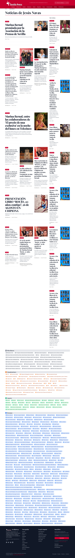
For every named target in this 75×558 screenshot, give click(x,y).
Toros (44, 6)
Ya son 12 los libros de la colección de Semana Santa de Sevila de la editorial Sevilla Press (53, 300)
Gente (34, 6)
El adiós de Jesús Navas (11, 254)
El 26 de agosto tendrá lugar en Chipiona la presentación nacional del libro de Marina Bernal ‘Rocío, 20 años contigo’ (26, 247)
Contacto (40, 541)
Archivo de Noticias (25, 547)
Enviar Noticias (57, 547)
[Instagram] (10, 542)
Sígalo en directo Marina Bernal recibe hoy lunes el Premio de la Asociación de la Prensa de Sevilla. (11, 54)
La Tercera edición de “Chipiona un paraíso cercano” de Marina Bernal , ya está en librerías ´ (11, 175)
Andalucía (29, 6)
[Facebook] (6, 542)
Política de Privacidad (42, 534)
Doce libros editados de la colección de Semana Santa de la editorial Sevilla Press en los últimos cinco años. (54, 330)
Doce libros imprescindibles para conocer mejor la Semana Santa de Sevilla (54, 133)
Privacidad (54, 554)
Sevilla (24, 6)
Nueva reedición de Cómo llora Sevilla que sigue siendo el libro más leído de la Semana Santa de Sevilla (53, 164)
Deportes (39, 6)
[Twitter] (8, 542)
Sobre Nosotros (41, 531)
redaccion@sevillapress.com (18, 554)
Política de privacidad (62, 541)
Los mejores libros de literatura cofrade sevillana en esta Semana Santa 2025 (53, 236)
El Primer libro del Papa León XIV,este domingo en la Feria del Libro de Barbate (54, 29)
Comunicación (49, 6)
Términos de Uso (41, 537)
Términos (63, 554)
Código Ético (40, 533)
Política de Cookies (42, 536)
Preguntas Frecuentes (59, 545)
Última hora (18, 6)
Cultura (55, 6)
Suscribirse (62, 538)
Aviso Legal (40, 539)
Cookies (58, 554)
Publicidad (56, 544)
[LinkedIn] (12, 542)
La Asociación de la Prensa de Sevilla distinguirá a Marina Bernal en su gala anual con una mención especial (41, 68)
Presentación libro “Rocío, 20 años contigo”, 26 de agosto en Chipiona (40, 244)
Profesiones (61, 6)
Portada (13, 6)
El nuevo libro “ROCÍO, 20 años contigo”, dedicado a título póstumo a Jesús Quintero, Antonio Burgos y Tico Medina (11, 233)
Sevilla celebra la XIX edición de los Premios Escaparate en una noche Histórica (11, 152)
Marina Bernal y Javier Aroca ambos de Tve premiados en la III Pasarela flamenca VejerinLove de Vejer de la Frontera (26, 76)
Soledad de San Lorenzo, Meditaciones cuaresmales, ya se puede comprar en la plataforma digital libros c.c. (54, 58)
